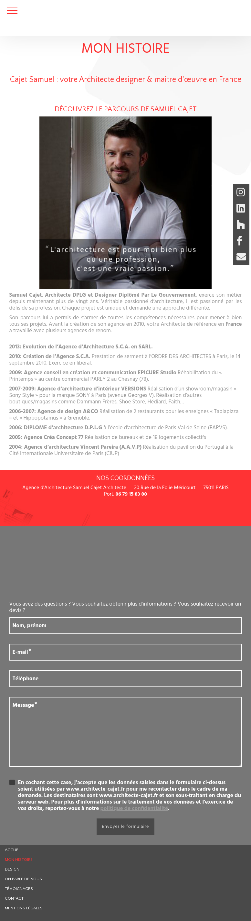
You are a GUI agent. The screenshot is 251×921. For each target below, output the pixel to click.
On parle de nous (23, 879)
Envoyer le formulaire (125, 826)
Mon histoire (19, 859)
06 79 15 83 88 (131, 494)
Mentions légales (24, 908)
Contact (14, 898)
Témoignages (19, 888)
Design (12, 869)
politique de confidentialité (134, 808)
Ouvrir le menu (12, 10)
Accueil (13, 850)
